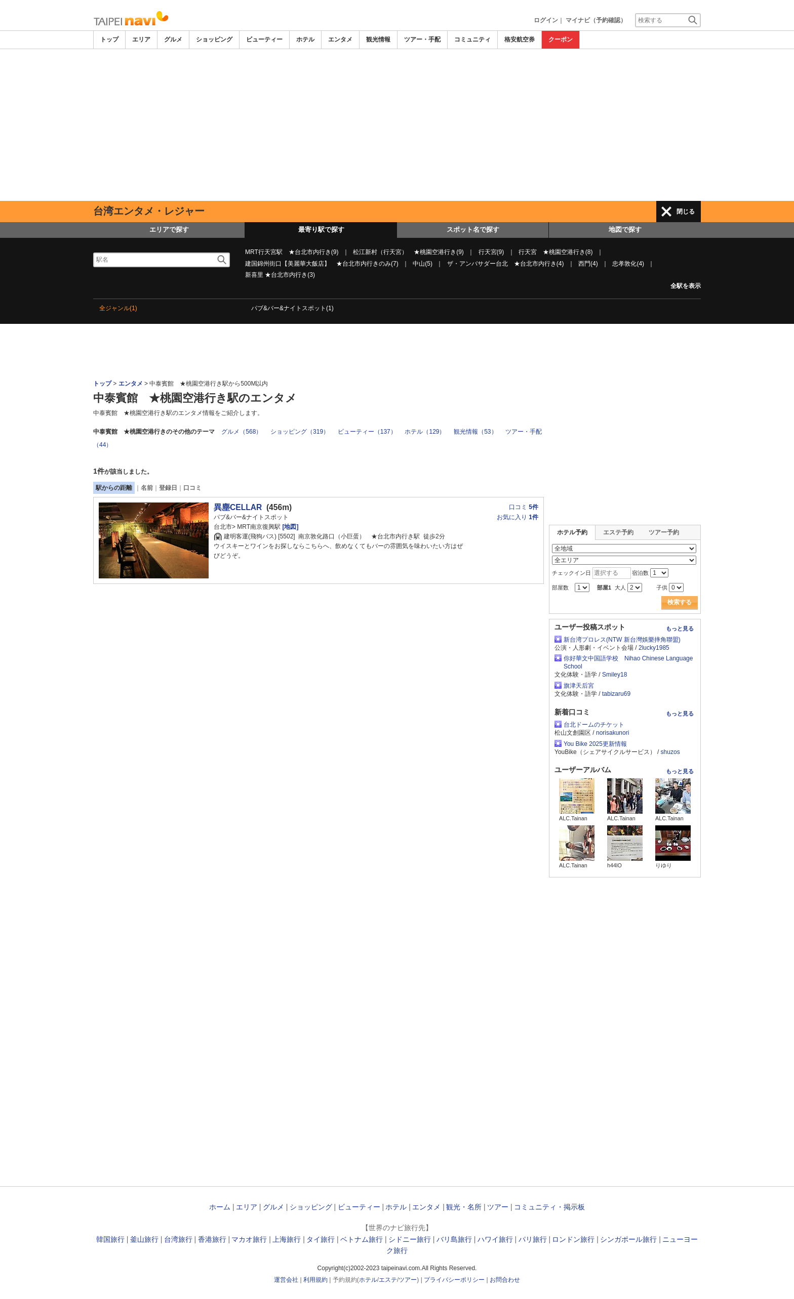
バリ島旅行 (454, 1239)
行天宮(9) (491, 252)
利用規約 (315, 1279)
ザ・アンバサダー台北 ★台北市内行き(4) (505, 263)
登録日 (168, 487)
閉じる (686, 211)
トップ (109, 39)
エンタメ (340, 39)
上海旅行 (286, 1239)
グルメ (173, 39)
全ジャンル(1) (118, 308)
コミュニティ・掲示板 (549, 1207)
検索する (679, 602)
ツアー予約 (664, 532)
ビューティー (264, 39)
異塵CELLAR (238, 507)
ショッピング (214, 39)
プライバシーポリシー (454, 1279)
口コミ (192, 487)
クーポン (560, 39)
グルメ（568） (241, 431)
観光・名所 (464, 1207)
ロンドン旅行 (573, 1239)
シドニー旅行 (409, 1239)
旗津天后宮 (579, 685)
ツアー (497, 1207)
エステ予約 (618, 532)
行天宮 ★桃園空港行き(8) (556, 252)
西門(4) (588, 263)
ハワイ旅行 (495, 1239)
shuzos (670, 752)
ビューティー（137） (367, 431)
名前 (147, 487)
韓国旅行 (110, 1239)
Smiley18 (614, 674)
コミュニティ (472, 39)
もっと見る (680, 628)
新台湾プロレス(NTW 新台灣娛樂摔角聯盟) (622, 639)
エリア (141, 39)
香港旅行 (212, 1239)
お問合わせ (505, 1279)
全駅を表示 (685, 285)
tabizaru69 (616, 693)
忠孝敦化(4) (628, 263)
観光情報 (378, 39)
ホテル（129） (425, 431)
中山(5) (422, 263)
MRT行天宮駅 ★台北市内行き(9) (291, 252)
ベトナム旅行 (361, 1239)
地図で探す (625, 229)
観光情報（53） (475, 431)
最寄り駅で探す (321, 229)
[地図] (289, 526)
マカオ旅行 (249, 1239)
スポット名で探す (473, 229)
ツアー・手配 (422, 39)
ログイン (546, 20)
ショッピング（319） (299, 431)
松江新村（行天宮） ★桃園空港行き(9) (408, 252)
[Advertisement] (397, 125)
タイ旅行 (320, 1239)
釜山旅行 (144, 1239)
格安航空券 (519, 39)
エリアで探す (169, 229)
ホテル (305, 39)
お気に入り (517, 517)
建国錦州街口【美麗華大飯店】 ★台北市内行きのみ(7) (322, 263)
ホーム (219, 1207)
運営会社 (286, 1279)
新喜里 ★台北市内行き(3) (280, 274)
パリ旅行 (533, 1239)
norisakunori (612, 732)
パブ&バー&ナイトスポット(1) (292, 308)
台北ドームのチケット (594, 724)
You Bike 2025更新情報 (595, 743)
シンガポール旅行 (628, 1239)
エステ (388, 1279)
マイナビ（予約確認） (596, 20)
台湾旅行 (178, 1239)
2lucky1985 (654, 647)
